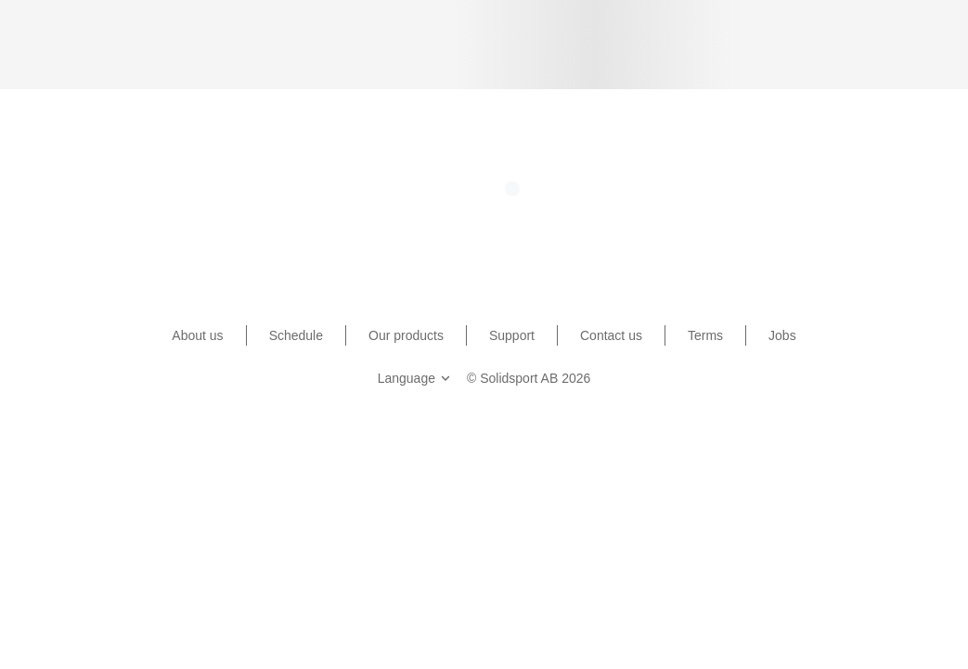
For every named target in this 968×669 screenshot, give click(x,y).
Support (512, 335)
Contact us (611, 335)
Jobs (782, 335)
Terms (705, 335)
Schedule (296, 335)
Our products (406, 335)
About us (197, 335)
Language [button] (416, 378)
